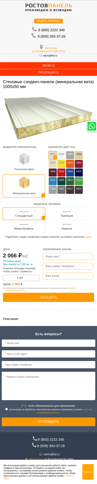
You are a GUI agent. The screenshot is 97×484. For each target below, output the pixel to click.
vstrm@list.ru (50, 55)
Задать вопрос (48, 21)
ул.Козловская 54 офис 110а (48, 51)
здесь (88, 236)
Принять (87, 472)
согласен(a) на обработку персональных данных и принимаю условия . (41, 289)
